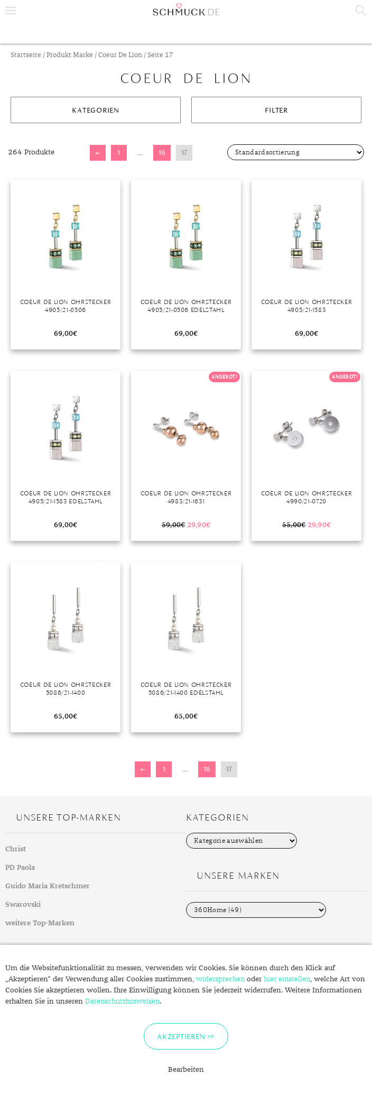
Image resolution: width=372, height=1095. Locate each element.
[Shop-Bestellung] (295, 152)
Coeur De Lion (120, 55)
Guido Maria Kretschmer (47, 886)
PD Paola (20, 867)
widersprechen (220, 979)
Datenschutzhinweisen (122, 1001)
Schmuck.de (186, 9)
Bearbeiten (186, 1069)
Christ (15, 849)
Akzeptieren (181, 1036)
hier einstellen (287, 979)
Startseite (26, 55)
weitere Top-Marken (40, 923)
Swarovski (23, 904)
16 (162, 153)
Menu (10, 10)
